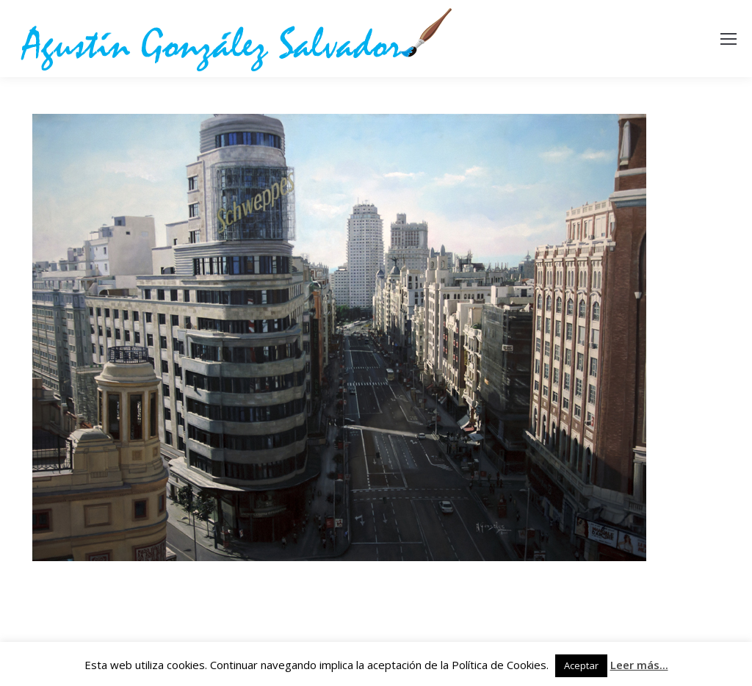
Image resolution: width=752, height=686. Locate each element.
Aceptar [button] (581, 665)
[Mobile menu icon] (728, 39)
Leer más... (639, 664)
